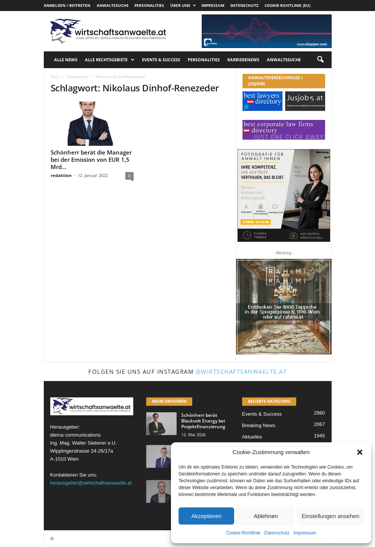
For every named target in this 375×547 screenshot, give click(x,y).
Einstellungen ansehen (330, 516)
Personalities (149, 5)
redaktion (61, 175)
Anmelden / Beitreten (67, 5)
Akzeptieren (206, 516)
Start (55, 76)
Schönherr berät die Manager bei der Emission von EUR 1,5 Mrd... (91, 159)
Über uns (183, 5)
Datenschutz (277, 533)
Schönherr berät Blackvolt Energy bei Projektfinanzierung (203, 421)
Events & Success (161, 59)
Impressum (305, 533)
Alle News (65, 59)
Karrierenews (243, 59)
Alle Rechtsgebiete (109, 59)
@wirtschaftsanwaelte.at (241, 371)
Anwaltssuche (113, 5)
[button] (360, 452)
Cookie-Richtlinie (243, 533)
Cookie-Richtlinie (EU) (287, 5)
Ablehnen (266, 516)
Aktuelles (252, 437)
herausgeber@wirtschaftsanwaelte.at (91, 483)
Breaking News (258, 425)
